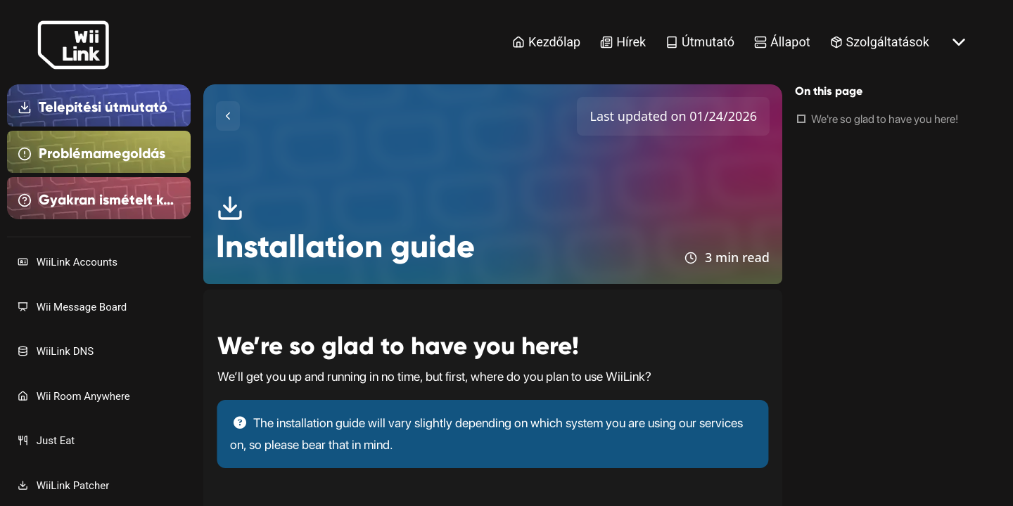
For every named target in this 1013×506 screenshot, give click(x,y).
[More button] (959, 42)
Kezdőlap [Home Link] (546, 41)
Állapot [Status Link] (782, 41)
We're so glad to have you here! (884, 119)
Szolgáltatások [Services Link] (879, 41)
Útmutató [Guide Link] (699, 41)
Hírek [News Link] (623, 41)
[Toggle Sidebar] (228, 116)
